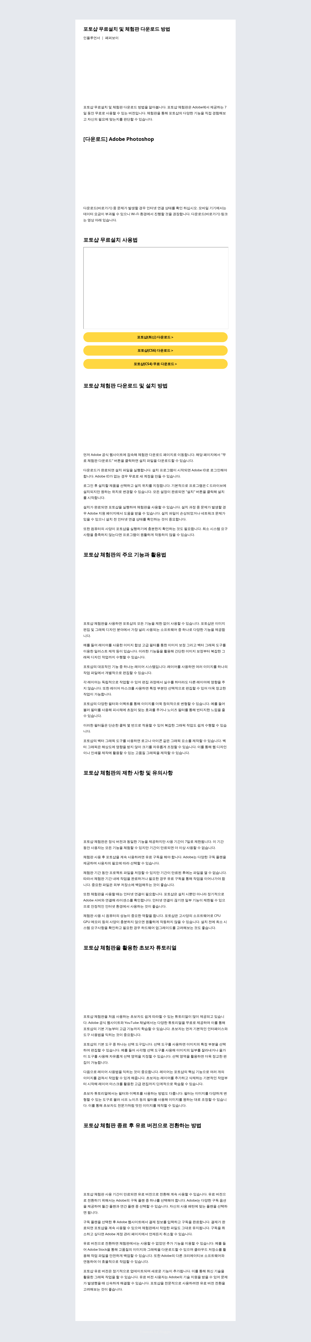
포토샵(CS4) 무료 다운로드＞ (156, 364)
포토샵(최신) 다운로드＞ (155, 337)
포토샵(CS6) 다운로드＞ (155, 350)
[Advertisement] (155, 73)
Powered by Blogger (155, 1331)
